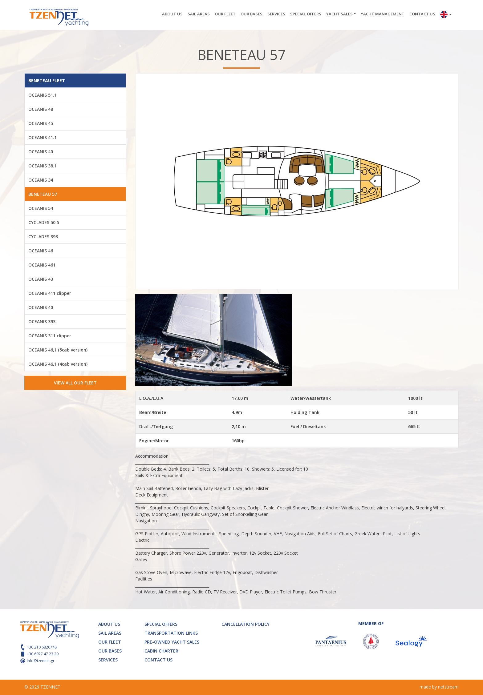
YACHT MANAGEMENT (382, 14)
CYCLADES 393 (43, 236)
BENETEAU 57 (42, 194)
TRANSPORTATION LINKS (171, 633)
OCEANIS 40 (40, 152)
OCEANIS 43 (40, 279)
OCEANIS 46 (40, 251)
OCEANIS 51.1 (42, 95)
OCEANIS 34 (40, 180)
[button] (446, 15)
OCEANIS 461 (41, 265)
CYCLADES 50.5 (43, 222)
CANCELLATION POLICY (245, 624)
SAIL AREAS (199, 14)
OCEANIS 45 (40, 123)
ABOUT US (172, 14)
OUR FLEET (225, 14)
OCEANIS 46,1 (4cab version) (57, 364)
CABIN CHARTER (161, 651)
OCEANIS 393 (41, 321)
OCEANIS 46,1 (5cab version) (57, 350)
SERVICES (276, 14)
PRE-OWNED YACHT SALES (171, 642)
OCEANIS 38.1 (42, 166)
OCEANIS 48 (40, 109)
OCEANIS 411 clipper (49, 293)
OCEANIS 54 (40, 208)
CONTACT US (422, 14)
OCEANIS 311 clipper (49, 336)
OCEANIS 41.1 (42, 137)
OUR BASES (251, 14)
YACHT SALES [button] (339, 14)
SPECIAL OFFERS (305, 14)
